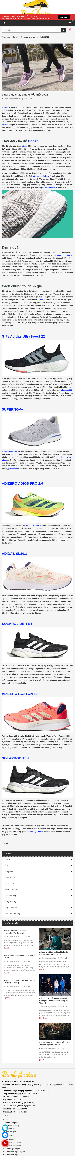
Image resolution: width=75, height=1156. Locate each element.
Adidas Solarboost (64, 255)
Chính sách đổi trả (9, 1098)
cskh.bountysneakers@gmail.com (18, 1046)
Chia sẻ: (5, 843)
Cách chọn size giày (9, 1063)
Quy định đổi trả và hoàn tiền (13, 1104)
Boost (33, 141)
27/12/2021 (11, 1040)
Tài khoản (6, 1060)
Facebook (10, 1113)
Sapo (15, 1154)
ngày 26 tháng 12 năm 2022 (20, 1034)
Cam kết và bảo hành (10, 1080)
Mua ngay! (64, 17)
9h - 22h (14, 1052)
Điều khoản (6, 1107)
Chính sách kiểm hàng (10, 1101)
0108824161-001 (16, 1037)
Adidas (5, 107)
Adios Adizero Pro (33, 526)
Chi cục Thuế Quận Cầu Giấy (18, 1043)
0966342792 (14, 1049)
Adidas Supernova (9, 451)
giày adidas (13, 469)
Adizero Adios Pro (49, 188)
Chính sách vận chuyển (11, 1089)
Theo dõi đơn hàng (9, 1069)
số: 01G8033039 (26, 1031)
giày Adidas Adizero (41, 176)
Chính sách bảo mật (9, 1095)
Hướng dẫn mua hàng (10, 1066)
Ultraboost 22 (66, 390)
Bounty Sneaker (36, 832)
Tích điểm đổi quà (9, 1072)
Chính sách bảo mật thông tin (13, 1092)
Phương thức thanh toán (11, 1083)
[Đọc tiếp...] (7, 948)
